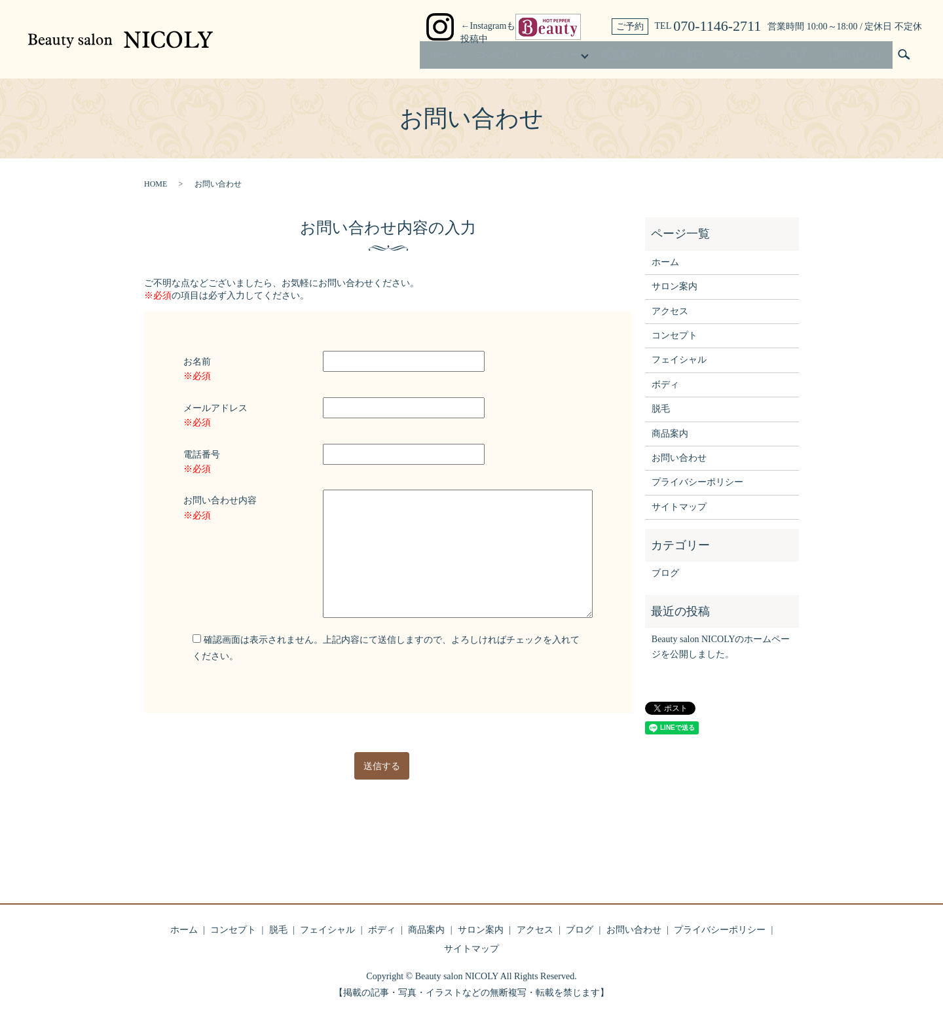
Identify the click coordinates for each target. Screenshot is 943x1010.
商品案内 (610, 58)
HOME (155, 184)
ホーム (427, 58)
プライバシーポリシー (697, 482)
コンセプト (486, 58)
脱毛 (661, 409)
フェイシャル (679, 360)
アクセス (736, 58)
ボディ (665, 384)
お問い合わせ (853, 58)
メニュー (548, 58)
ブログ (791, 58)
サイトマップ (679, 507)
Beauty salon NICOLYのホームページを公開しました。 (721, 646)
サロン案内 (674, 58)
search (904, 58)
